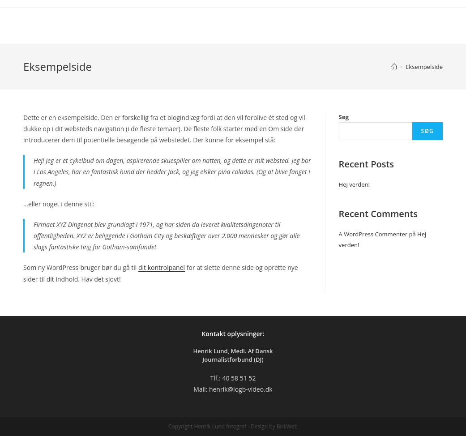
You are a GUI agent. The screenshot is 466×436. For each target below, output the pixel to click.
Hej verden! (354, 184)
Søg (344, 117)
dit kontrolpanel (161, 267)
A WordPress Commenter (373, 234)
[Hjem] (394, 67)
